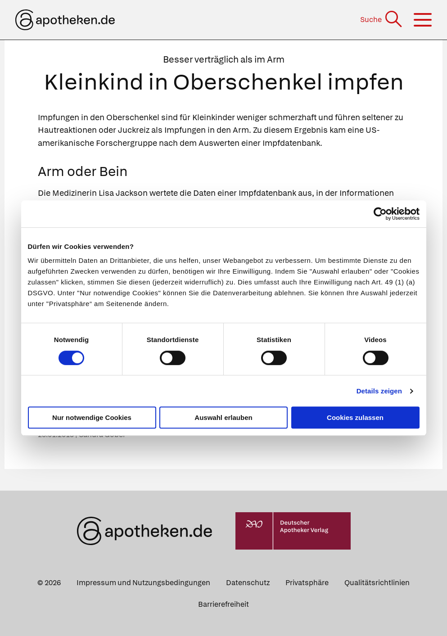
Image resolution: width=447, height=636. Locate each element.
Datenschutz (248, 582)
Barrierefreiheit (223, 604)
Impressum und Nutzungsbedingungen (143, 582)
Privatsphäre (307, 582)
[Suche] (382, 19)
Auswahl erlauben (223, 417)
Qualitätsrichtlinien (377, 582)
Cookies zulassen (355, 417)
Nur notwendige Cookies (91, 417)
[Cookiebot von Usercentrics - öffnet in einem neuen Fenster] (380, 214)
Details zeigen (379, 391)
